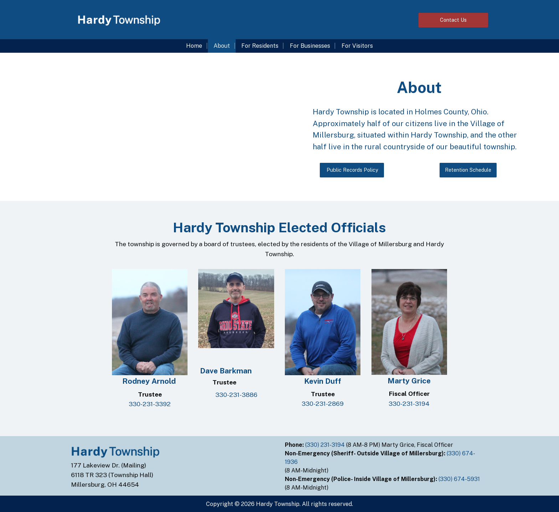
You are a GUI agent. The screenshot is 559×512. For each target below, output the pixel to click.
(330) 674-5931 (460, 479)
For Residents (259, 45)
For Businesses (310, 45)
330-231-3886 (236, 394)
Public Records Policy (351, 170)
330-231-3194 (409, 403)
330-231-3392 (150, 404)
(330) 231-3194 (325, 444)
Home (194, 45)
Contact (453, 20)
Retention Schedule (468, 170)
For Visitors (357, 45)
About (222, 45)
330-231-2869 (323, 403)
